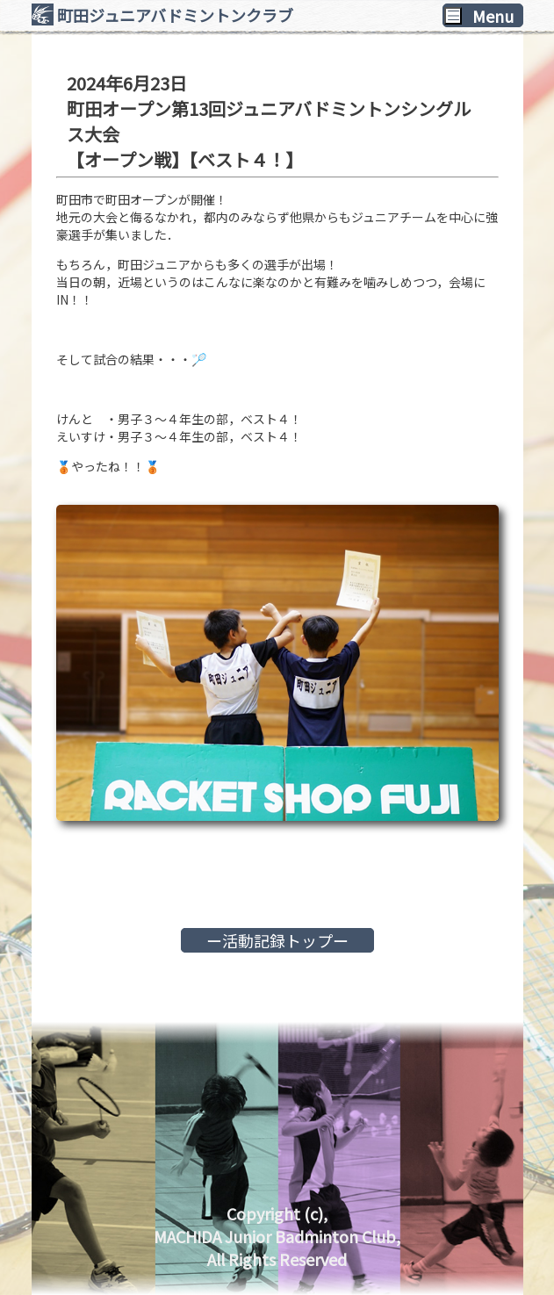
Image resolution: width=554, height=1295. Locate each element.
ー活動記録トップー (277, 940)
